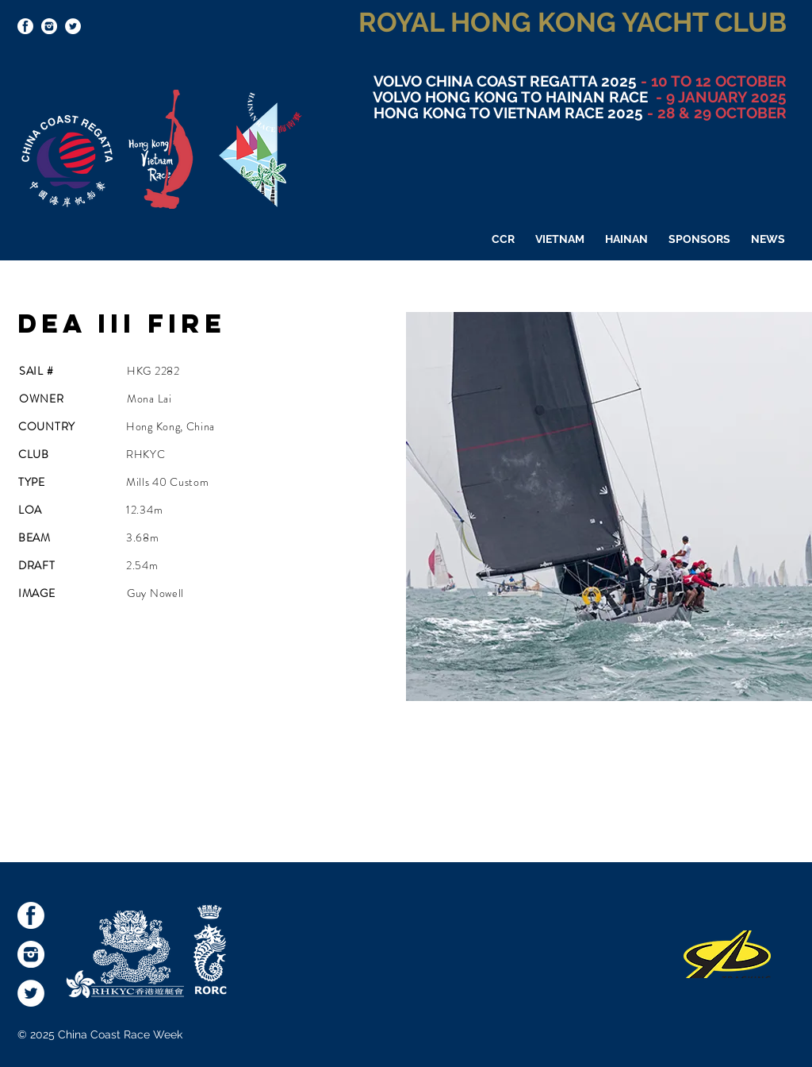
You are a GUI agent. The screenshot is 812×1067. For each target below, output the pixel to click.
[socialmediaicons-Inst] (49, 26)
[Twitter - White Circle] (73, 26)
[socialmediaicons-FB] (25, 26)
